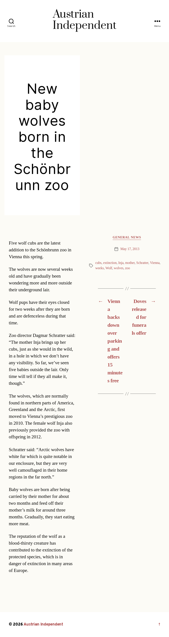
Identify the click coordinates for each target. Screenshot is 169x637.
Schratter (142, 263)
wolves (118, 268)
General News (127, 237)
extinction (110, 263)
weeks (99, 268)
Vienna (155, 263)
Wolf (108, 268)
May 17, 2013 (129, 249)
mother (130, 263)
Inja (120, 263)
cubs (98, 263)
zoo (127, 268)
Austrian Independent (43, 624)
